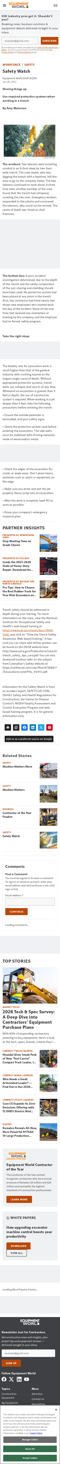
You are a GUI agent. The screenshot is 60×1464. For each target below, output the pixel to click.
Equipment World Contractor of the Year (29, 1167)
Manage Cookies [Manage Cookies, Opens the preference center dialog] (30, 1439)
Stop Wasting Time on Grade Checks (17, 543)
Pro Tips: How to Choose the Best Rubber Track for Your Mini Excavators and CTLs (19, 591)
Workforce (11, 64)
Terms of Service (25, 52)
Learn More (19, 1199)
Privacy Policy (8, 52)
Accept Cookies (30, 1458)
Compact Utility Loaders (18, 1099)
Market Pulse (11, 1007)
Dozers (7, 1124)
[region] (30, 1434)
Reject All (30, 1449)
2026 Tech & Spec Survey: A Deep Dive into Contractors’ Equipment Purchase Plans (29, 1019)
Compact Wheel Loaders (18, 1075)
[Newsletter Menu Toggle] (55, 5)
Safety (29, 64)
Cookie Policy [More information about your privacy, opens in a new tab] (36, 1433)
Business (8, 809)
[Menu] (4, 5)
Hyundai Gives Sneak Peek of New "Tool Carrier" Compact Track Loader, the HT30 (20, 1058)
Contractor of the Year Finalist (17, 815)
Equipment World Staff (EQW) (20, 78)
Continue (16, 911)
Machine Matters (14, 790)
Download (18, 1246)
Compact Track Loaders (18, 1050)
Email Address (14, 895)
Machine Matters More (17, 766)
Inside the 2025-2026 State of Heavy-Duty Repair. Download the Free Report (17, 566)
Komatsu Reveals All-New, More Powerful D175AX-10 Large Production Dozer (20, 1132)
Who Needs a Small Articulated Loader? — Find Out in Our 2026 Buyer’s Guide (17, 1083)
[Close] (56, 1409)
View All (17, 1253)
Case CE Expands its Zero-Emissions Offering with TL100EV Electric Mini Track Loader (19, 1107)
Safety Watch (11, 836)
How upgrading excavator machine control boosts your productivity (29, 1232)
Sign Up (11, 1363)
